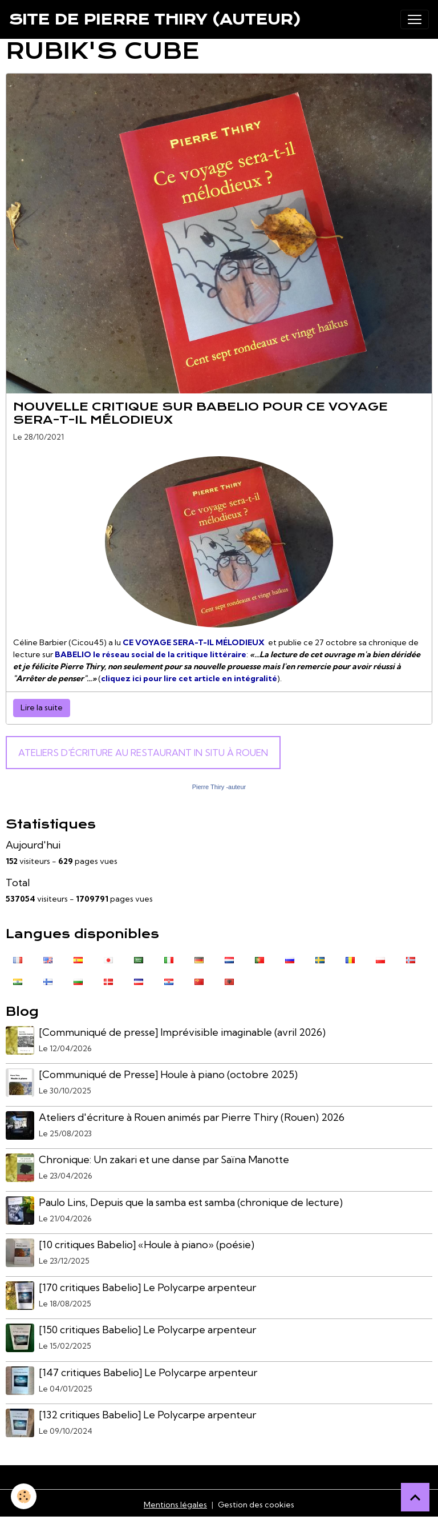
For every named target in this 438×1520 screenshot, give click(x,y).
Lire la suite (42, 707)
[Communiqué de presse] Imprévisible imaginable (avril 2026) (182, 1032)
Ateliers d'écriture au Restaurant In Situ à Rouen (143, 752)
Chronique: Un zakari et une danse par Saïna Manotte (164, 1159)
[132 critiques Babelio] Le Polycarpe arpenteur (147, 1415)
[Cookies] (24, 1496)
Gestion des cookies (256, 1504)
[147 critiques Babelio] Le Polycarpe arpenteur (148, 1372)
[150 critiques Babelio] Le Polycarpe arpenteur (147, 1330)
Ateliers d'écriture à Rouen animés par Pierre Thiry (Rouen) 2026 (191, 1117)
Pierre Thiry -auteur (219, 786)
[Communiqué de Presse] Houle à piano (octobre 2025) (168, 1074)
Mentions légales (175, 1504)
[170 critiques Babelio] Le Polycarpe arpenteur (147, 1287)
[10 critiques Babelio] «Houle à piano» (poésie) (146, 1244)
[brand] (155, 19)
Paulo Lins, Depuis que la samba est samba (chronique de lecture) (191, 1202)
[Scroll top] (415, 1497)
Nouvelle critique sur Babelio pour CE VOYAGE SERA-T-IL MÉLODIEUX (200, 413)
